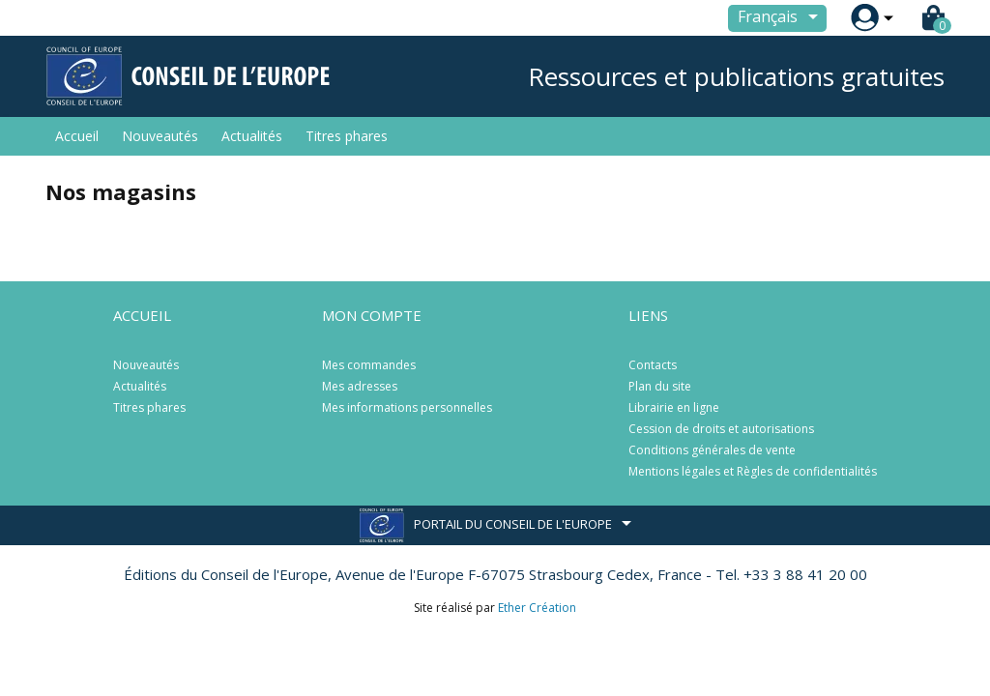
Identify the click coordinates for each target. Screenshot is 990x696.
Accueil (77, 136)
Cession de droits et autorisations (721, 428)
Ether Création (537, 607)
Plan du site (659, 386)
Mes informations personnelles (407, 407)
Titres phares (347, 136)
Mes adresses (359, 386)
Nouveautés (160, 136)
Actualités (251, 136)
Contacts (652, 365)
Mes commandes (369, 365)
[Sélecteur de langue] (781, 18)
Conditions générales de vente (712, 450)
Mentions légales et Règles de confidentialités (752, 471)
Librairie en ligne (673, 407)
